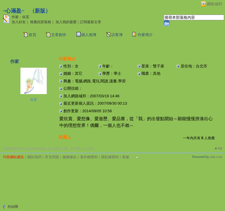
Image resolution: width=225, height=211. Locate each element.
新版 (40, 11)
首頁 (32, 35)
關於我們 (34, 157)
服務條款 (70, 157)
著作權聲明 (89, 157)
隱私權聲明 (110, 157)
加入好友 (19, 22)
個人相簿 (88, 35)
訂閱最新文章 (90, 22)
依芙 (33, 100)
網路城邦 (214, 4)
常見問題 (52, 157)
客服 (125, 157)
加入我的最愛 (66, 22)
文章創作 (58, 35)
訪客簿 (117, 35)
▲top (218, 148)
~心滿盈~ (13, 11)
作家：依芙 (20, 17)
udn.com (216, 157)
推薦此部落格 (40, 22)
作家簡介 (145, 35)
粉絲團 (13, 207)
